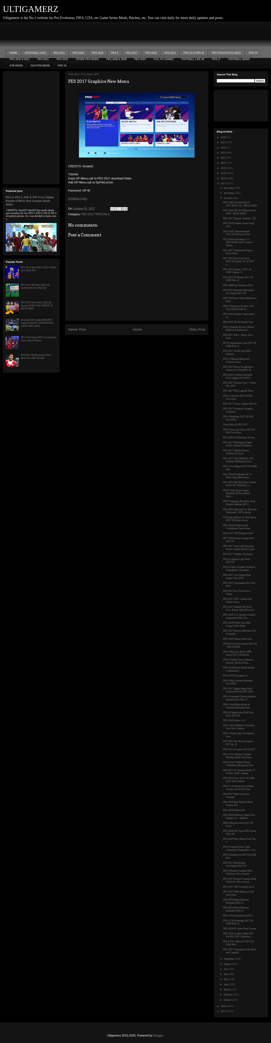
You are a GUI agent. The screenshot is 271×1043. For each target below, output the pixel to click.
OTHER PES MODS (87, 59)
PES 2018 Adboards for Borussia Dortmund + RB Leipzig (240, 511)
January (228, 1000)
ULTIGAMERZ (31, 9)
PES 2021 (59, 52)
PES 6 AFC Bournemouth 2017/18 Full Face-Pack (236, 233)
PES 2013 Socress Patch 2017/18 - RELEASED (240, 645)
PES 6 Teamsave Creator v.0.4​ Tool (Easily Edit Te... (238, 308)
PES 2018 (150, 52)
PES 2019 (97, 52)
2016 (224, 1006)
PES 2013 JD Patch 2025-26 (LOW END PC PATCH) (35, 286)
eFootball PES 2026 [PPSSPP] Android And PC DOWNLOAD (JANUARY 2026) (37, 323)
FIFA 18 (253, 52)
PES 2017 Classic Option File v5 (240, 403)
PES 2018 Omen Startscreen (237, 639)
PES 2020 (78, 52)
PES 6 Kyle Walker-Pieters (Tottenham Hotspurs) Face (238, 764)
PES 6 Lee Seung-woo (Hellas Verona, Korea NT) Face (238, 788)
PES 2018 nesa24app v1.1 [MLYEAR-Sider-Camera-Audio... (238, 242)
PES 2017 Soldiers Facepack (237, 554)
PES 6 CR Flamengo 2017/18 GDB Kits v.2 (238, 922)
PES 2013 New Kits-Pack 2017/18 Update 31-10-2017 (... (239, 261)
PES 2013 (170, 52)
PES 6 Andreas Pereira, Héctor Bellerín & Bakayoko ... (238, 329)
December (229, 188)
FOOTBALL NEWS (239, 59)
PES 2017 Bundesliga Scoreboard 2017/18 (234, 864)
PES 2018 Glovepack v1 (235, 675)
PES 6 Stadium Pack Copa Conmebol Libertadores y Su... (240, 848)
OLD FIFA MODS (40, 65)
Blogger (158, 1035)
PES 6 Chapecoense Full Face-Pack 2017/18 (238, 714)
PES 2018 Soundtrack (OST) (237, 915)
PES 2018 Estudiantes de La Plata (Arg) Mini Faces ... (237, 476)
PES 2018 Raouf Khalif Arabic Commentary (238, 669)
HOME (13, 52)
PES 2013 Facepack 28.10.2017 (239, 749)
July (226, 969)
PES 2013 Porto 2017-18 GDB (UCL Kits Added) (238, 780)
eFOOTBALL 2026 (35, 52)
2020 (224, 168)
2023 (224, 152)
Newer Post (77, 329)
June (226, 974)
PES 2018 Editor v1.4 (234, 720)
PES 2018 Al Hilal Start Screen (239, 437)
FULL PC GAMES (164, 59)
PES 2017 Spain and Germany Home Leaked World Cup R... (239, 548)
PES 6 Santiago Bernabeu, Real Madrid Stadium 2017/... (239, 503)
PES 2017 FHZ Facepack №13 (238, 886)
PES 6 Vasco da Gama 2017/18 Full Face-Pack (239, 431)
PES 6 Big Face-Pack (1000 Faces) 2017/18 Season (237, 653)
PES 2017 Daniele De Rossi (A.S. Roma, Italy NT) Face (238, 608)
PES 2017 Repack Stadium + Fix (240, 218)
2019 (224, 173)
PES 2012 (43, 59)
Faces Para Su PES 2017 (235, 424)
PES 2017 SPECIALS (95, 214)
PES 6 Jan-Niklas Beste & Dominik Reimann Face (236, 706)
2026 (224, 137)
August (228, 964)
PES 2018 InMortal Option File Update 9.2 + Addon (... (239, 816)
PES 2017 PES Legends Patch (238, 390)
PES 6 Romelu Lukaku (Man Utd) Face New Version (238, 872)
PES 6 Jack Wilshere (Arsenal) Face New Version (238, 727)
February (228, 994)
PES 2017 (131, 52)
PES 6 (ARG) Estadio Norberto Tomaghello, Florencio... (239, 569)
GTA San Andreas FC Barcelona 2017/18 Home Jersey (239, 519)
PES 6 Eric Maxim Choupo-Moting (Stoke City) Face (237, 756)
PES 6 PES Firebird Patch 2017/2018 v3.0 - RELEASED (240, 204)
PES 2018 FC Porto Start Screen (239, 928)
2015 (224, 1011)
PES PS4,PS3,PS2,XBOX (226, 52)
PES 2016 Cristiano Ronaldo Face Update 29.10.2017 (237, 376)
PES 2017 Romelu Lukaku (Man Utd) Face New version (239, 880)
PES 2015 (140, 59)
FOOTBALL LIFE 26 (192, 59)
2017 (224, 183)
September (229, 958)
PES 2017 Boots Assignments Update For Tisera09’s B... (238, 368)
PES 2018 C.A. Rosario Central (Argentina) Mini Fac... (239, 616)
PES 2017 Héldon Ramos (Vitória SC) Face (236, 452)
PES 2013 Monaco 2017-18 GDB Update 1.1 (237, 271)
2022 (224, 157)
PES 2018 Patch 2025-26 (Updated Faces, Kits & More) (38, 339)
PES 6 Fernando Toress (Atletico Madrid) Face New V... (239, 698)
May (226, 979)
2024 (224, 147)
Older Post (197, 329)
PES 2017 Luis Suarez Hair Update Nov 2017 (237, 576)
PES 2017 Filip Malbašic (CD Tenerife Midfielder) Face (238, 460)
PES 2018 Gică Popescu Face (238, 285)
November (229, 193)
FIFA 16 (62, 65)
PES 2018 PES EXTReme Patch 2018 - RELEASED (239, 212)
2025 (224, 142)
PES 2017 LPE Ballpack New (238, 533)
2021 (224, 163)
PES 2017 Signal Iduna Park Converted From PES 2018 (238, 690)
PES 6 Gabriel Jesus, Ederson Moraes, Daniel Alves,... (238, 661)
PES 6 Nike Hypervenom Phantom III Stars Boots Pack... (236, 493)
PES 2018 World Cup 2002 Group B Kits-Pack (237, 624)
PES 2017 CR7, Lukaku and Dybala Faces (237, 600)
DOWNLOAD (77, 199)
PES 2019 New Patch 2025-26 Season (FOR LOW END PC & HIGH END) (37, 305)
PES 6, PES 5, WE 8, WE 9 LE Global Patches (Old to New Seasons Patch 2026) (30, 201)
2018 (224, 178)
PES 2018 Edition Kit (234, 810)
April (227, 984)
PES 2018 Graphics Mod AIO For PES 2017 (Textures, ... (238, 935)
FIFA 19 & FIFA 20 (194, 52)
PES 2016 (62, 59)
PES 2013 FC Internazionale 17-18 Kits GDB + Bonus (239, 772)
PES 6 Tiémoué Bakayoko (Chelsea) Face (236, 360)
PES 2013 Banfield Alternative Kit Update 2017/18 (238, 292)
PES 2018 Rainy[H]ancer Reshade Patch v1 (236, 901)
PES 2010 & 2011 (20, 59)
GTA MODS (16, 65)
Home (137, 329)
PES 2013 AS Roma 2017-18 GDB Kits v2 (238, 279)
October (228, 198)
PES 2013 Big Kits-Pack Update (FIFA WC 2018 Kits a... (239, 484)
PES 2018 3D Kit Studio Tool (238, 322)
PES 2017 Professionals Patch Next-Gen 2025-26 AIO (36, 356)
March (227, 989)
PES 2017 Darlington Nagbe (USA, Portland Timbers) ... (238, 444)
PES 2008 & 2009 (116, 59)
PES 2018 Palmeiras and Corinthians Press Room (236, 527)
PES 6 (114, 52)
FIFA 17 (216, 59)
